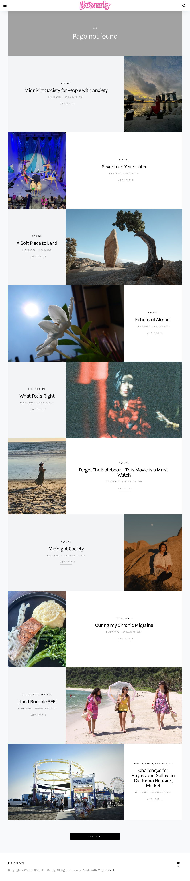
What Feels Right (37, 396)
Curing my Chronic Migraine (124, 625)
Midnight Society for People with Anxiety (65, 90)
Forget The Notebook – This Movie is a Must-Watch (124, 472)
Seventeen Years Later (124, 167)
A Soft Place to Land (37, 243)
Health (129, 618)
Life (30, 389)
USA (171, 764)
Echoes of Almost (153, 319)
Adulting (138, 764)
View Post (66, 103)
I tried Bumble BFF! (36, 702)
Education (161, 764)
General (66, 83)
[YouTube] (178, 864)
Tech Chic (46, 695)
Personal (40, 389)
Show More (95, 836)
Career (149, 764)
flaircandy (54, 97)
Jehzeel (109, 870)
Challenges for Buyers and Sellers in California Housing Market (153, 778)
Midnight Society (66, 549)
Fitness (119, 618)
